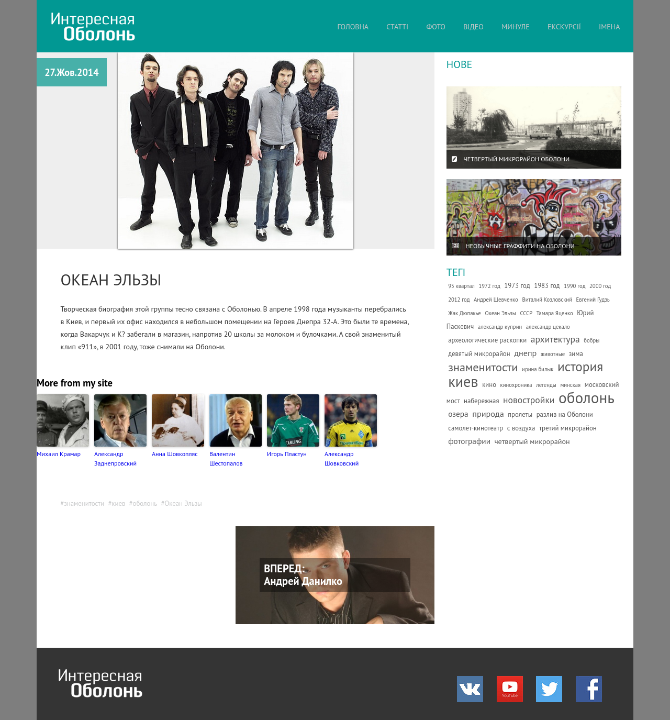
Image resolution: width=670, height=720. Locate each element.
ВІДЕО (473, 26)
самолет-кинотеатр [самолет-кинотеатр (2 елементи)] (475, 428)
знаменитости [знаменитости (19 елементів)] (483, 366)
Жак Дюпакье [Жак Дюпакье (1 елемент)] (464, 313)
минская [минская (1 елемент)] (570, 385)
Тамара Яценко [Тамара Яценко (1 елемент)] (555, 313)
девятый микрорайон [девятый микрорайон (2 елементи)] (479, 353)
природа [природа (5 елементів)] (488, 413)
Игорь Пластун (287, 454)
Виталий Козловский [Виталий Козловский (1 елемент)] (547, 299)
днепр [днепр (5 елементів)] (525, 353)
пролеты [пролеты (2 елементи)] (520, 414)
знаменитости (84, 503)
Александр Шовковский (342, 458)
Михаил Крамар (59, 454)
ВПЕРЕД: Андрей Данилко (303, 574)
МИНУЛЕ (515, 26)
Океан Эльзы (183, 503)
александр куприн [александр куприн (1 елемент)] (500, 326)
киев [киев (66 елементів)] (463, 381)
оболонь (145, 503)
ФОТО (435, 26)
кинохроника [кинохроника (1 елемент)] (516, 385)
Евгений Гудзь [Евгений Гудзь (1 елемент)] (593, 299)
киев (118, 503)
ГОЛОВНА (353, 26)
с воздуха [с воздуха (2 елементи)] (521, 428)
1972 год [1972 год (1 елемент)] (489, 286)
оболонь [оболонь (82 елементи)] (587, 397)
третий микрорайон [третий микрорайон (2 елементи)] (568, 428)
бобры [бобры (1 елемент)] (591, 340)
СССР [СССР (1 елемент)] (526, 313)
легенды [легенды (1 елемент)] (546, 385)
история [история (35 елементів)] (580, 366)
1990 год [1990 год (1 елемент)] (574, 286)
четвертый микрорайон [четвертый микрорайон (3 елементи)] (532, 441)
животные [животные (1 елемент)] (553, 354)
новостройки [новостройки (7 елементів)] (528, 400)
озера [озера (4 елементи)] (458, 413)
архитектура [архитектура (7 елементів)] (555, 339)
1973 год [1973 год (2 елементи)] (517, 285)
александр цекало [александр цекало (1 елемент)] (548, 326)
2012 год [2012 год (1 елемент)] (459, 299)
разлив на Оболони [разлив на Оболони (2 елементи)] (565, 414)
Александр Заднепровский (115, 458)
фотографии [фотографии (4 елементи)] (469, 441)
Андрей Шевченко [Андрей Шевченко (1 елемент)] (496, 299)
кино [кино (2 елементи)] (489, 384)
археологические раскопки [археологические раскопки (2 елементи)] (487, 340)
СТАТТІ (397, 26)
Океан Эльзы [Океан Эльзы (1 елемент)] (500, 313)
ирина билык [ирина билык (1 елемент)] (537, 369)
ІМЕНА (609, 26)
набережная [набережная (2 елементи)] (481, 400)
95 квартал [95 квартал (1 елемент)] (461, 286)
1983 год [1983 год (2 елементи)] (547, 285)
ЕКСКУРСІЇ (564, 26)
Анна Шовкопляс (175, 454)
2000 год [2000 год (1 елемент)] (600, 286)
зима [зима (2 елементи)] (576, 353)
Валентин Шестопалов (226, 458)
